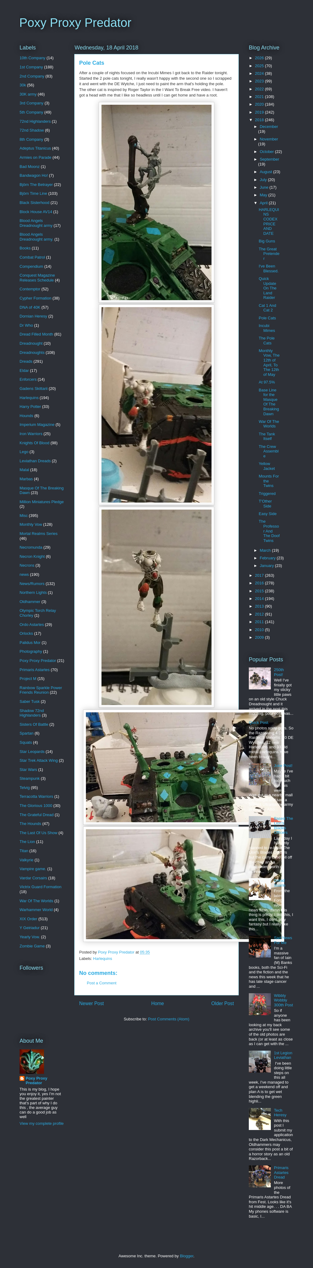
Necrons (27, 565)
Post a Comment (101, 983)
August (266, 171)
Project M (28, 678)
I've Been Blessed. (268, 268)
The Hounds (30, 823)
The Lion (27, 841)
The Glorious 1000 (36, 805)
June (265, 187)
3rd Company (31, 103)
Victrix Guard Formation (40, 887)
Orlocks (26, 633)
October (267, 151)
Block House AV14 (36, 211)
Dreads (26, 361)
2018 (260, 120)
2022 (260, 89)
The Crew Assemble (268, 451)
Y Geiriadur (30, 927)
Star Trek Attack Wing (39, 760)
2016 (260, 583)
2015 (260, 591)
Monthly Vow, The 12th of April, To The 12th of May (269, 362)
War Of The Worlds (36, 901)
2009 (260, 637)
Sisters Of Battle (34, 724)
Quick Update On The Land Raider (267, 288)
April (264, 203)
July (264, 179)
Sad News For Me (283, 940)
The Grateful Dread (36, 814)
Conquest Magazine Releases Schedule (37, 277)
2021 (260, 96)
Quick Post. (259, 722)
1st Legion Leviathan (283, 1055)
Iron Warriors (31, 433)
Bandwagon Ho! (34, 175)
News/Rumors (32, 583)
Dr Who (26, 325)
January (267, 565)
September (269, 159)
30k (23, 85)
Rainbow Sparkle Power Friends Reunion (41, 690)
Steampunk (30, 778)
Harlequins (102, 958)
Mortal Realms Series (38, 533)
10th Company (33, 58)
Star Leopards (32, 751)
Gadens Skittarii (34, 388)
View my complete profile (42, 1123)
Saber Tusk (30, 701)
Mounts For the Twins (269, 481)
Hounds (26, 415)
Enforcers (28, 379)
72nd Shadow (32, 130)
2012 (260, 614)
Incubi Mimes (267, 328)
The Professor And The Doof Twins (269, 531)
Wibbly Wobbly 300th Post (283, 1000)
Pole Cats (267, 318)
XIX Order (28, 919)
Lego (24, 451)
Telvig (25, 787)
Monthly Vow (31, 524)
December (269, 126)
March (266, 550)
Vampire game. (33, 869)
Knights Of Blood (35, 443)
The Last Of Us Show (38, 832)
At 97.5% (267, 382)
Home (157, 1003)
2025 (260, 66)
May (264, 195)
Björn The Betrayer (36, 184)
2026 (260, 58)
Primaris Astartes (35, 669)
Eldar (24, 370)
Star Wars (28, 769)
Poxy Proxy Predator (75, 22)
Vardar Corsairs (33, 878)
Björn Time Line (33, 193)
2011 (260, 621)
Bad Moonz (30, 166)
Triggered (267, 493)
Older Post (222, 1003)
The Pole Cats (266, 340)
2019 (260, 112)
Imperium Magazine (37, 424)
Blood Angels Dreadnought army (36, 223)
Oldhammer (30, 601)
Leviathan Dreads (35, 461)
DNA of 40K (30, 307)
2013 (260, 606)
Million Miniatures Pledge (42, 502)
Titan (24, 850)
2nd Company (32, 76)
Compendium (31, 266)
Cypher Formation (35, 298)
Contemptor (30, 289)
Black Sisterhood (35, 202)
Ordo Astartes (32, 624)
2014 (260, 598)
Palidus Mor (30, 642)
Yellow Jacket (267, 466)
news (24, 574)
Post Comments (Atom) (168, 1019)
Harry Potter (30, 406)
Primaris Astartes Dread (281, 1172)
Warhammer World (36, 909)
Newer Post (91, 1003)
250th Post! (279, 672)
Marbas (26, 479)
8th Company (31, 139)
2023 (260, 81)
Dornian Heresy (33, 316)
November (269, 139)
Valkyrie (26, 860)
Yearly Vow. (30, 937)
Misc (24, 515)
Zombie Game (32, 946)
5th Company (31, 112)
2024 (260, 73)
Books (25, 248)
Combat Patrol (32, 257)
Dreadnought (31, 343)
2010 (260, 629)
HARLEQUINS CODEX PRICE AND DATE (269, 221)
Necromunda (31, 547)
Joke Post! (283, 765)
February (268, 558)
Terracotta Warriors (36, 796)
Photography (31, 651)
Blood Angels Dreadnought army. (36, 237)
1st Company (31, 67)
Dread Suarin (279, 883)
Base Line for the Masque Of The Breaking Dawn (269, 402)
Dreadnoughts (32, 352)
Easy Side (268, 513)
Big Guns (267, 241)
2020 (260, 104)
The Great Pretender (269, 254)
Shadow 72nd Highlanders (32, 713)
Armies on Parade (35, 157)
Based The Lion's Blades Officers (283, 825)
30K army (28, 94)
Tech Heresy (280, 1112)
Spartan (27, 733)
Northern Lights (33, 592)
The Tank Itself (267, 436)
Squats (26, 742)
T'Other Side (265, 503)
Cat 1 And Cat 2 (267, 308)
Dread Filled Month (36, 334)
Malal (24, 469)
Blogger (186, 1256)
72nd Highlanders (35, 121)
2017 (260, 575)
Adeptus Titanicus (35, 148)
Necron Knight (32, 556)
